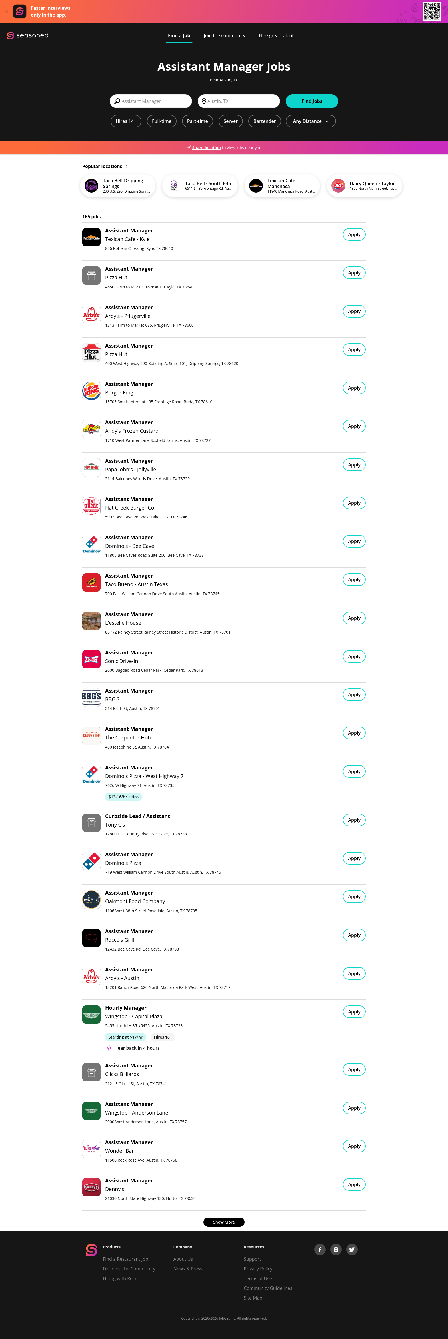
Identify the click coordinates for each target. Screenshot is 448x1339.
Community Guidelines (268, 1288)
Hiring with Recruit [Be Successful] (122, 1278)
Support (252, 1259)
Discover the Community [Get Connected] (129, 1269)
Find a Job (179, 35)
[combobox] (151, 101)
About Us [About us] (183, 1259)
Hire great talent (276, 35)
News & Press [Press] (187, 1269)
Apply (354, 234)
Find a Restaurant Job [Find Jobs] (125, 1259)
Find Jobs (312, 101)
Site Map (253, 1298)
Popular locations (104, 166)
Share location (204, 147)
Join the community (224, 35)
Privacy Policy (258, 1269)
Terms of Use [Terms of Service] (258, 1278)
